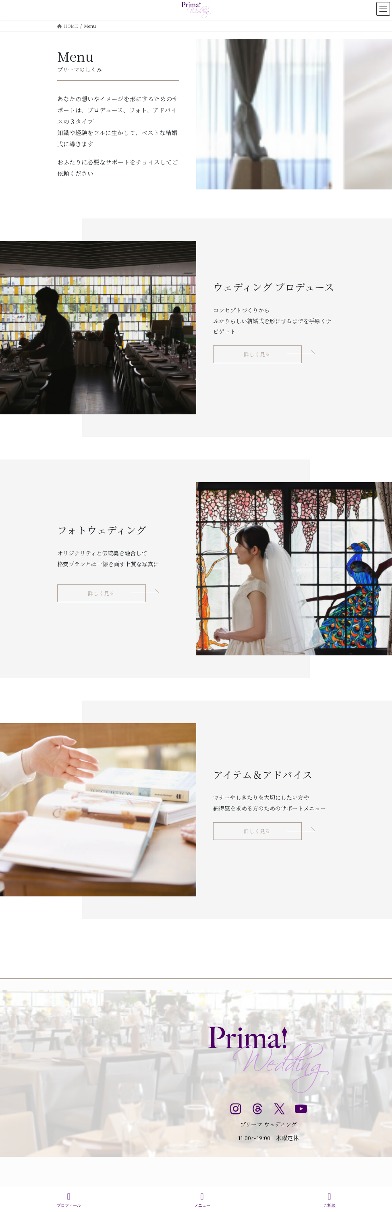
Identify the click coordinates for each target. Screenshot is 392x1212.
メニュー (202, 1200)
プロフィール (69, 1200)
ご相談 (330, 1200)
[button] (257, 354)
